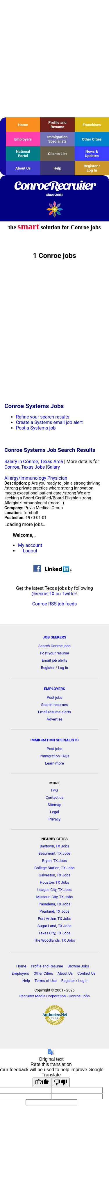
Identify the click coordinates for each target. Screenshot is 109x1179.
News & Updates (92, 153)
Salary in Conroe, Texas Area (33, 461)
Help (57, 168)
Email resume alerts (54, 712)
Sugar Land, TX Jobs (54, 926)
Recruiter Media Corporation (42, 996)
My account (30, 545)
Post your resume (54, 653)
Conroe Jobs (79, 996)
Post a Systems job (36, 428)
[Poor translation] (60, 1082)
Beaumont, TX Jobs (54, 853)
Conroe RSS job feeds (54, 604)
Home (23, 125)
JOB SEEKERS (54, 637)
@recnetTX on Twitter (54, 593)
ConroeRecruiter (54, 189)
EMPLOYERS (54, 689)
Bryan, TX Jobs (54, 860)
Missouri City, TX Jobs (54, 897)
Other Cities (92, 139)
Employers (23, 139)
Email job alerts (54, 660)
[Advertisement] (54, 58)
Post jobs (54, 697)
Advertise (54, 719)
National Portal (23, 153)
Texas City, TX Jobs (54, 933)
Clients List (57, 154)
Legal (54, 812)
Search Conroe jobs (54, 646)
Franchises (92, 125)
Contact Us (86, 973)
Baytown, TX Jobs (54, 846)
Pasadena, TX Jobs (54, 904)
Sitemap (54, 805)
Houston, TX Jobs (54, 882)
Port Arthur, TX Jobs (54, 918)
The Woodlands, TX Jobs (54, 940)
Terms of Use (46, 980)
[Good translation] (42, 1082)
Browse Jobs (78, 966)
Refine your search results (42, 417)
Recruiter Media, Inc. (54, 209)
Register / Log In (92, 168)
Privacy (54, 819)
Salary (53, 467)
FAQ (54, 790)
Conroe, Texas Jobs (24, 467)
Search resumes (54, 705)
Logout (30, 551)
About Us (23, 168)
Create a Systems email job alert (49, 422)
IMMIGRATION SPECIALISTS (55, 740)
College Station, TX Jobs (54, 868)
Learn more (54, 763)
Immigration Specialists (57, 139)
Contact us (55, 797)
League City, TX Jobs (54, 889)
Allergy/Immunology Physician (35, 478)
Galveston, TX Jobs (54, 875)
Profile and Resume (57, 124)
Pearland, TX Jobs (54, 911)
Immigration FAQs (54, 756)
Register (48, 667)
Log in (63, 667)
